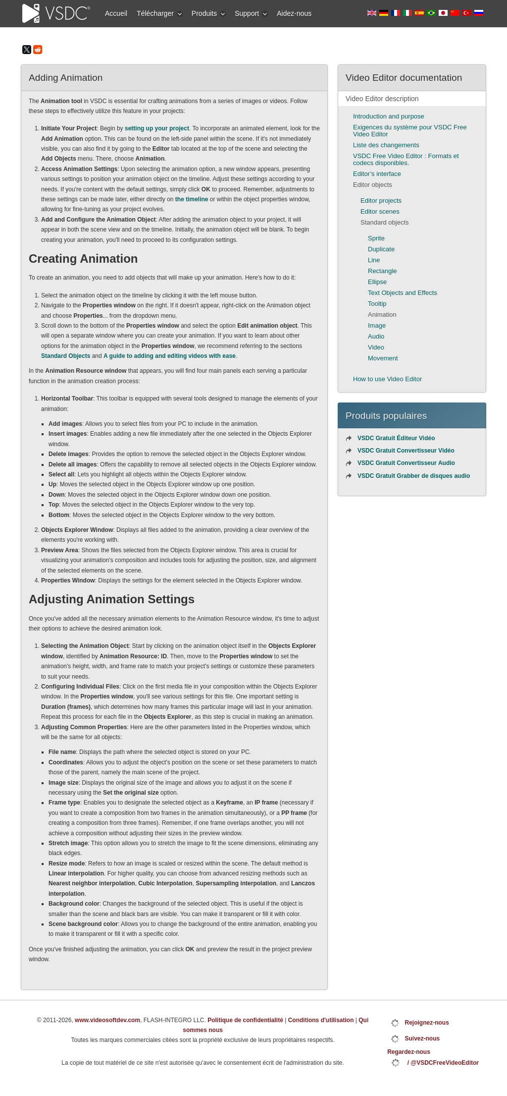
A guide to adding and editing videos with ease (169, 355)
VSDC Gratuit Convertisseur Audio (406, 463)
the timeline (191, 199)
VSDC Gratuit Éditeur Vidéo (396, 438)
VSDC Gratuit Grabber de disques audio (413, 475)
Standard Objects (65, 355)
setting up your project (157, 128)
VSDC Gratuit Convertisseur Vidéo (406, 450)
